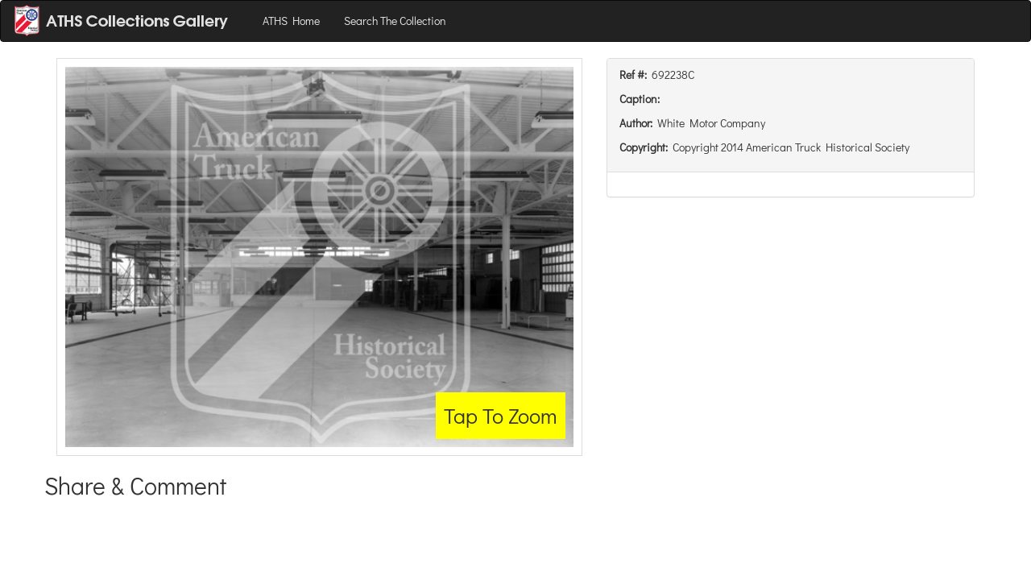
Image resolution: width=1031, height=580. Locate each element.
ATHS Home (291, 20)
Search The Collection (395, 20)
